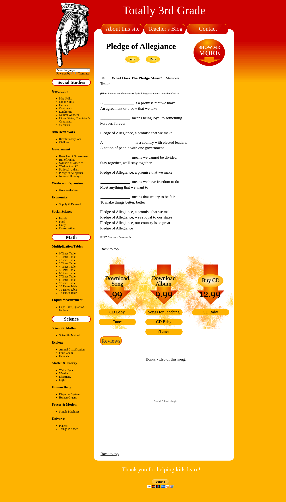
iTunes (116, 321)
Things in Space (68, 428)
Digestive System (69, 394)
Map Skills (65, 98)
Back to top (110, 249)
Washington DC (68, 166)
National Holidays (69, 176)
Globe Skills (66, 101)
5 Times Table (67, 269)
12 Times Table (68, 292)
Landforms (65, 111)
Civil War (64, 142)
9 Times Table (67, 283)
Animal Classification (72, 349)
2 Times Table (67, 260)
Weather (64, 373)
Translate (80, 73)
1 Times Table (67, 256)
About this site (123, 28)
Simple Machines (69, 411)
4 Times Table (67, 266)
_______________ (119, 103)
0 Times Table (67, 253)
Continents (65, 108)
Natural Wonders (69, 114)
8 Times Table (67, 279)
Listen (132, 59)
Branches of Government (73, 156)
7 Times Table (67, 276)
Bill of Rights (67, 159)
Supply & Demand (70, 204)
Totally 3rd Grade (164, 10)
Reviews (110, 341)
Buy (153, 59)
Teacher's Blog (165, 28)
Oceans (63, 105)
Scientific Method (69, 335)
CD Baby (117, 312)
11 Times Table (68, 289)
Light (62, 380)
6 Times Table (67, 273)
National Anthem (69, 169)
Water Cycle (66, 370)
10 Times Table (68, 286)
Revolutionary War (70, 139)
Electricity (65, 376)
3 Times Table (67, 263)
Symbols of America (71, 162)
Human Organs (68, 397)
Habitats (64, 356)
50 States (64, 124)
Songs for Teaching (163, 312)
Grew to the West (69, 190)
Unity (62, 225)
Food (62, 221)
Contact (208, 28)
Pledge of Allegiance (71, 172)
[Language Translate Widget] (73, 70)
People (63, 218)
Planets (63, 425)
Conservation (67, 228)
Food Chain (66, 352)
